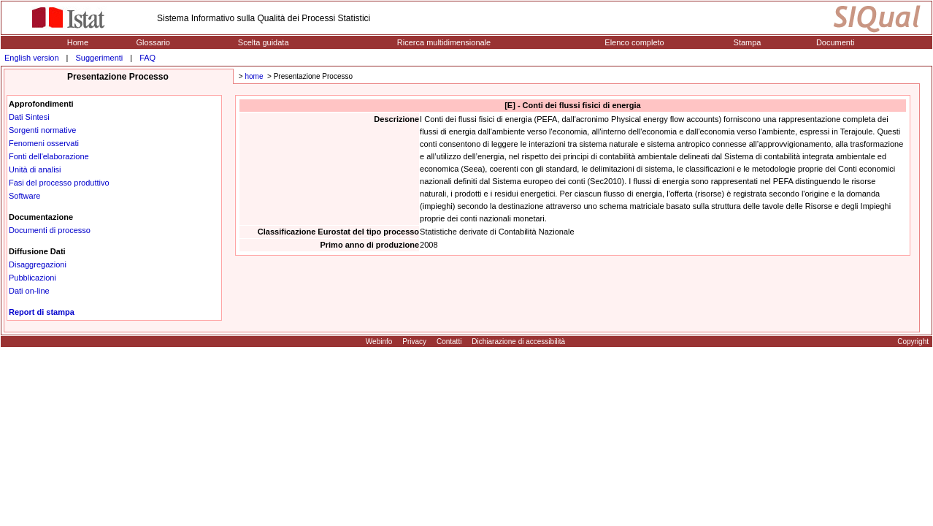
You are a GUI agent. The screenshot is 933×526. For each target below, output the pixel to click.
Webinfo (379, 342)
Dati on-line (29, 290)
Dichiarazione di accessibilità (518, 342)
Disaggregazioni (37, 264)
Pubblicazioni (32, 277)
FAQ (147, 57)
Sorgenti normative (42, 130)
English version (31, 57)
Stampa (747, 42)
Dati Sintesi (29, 117)
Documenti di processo (50, 230)
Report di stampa (41, 312)
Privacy (414, 342)
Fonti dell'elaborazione (49, 156)
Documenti (835, 42)
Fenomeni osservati (44, 143)
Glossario (153, 42)
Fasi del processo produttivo (59, 182)
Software (24, 195)
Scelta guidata (263, 42)
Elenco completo (634, 42)
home (254, 76)
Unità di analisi (35, 169)
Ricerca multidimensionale (444, 42)
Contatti (449, 342)
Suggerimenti (99, 57)
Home (77, 42)
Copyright (913, 342)
